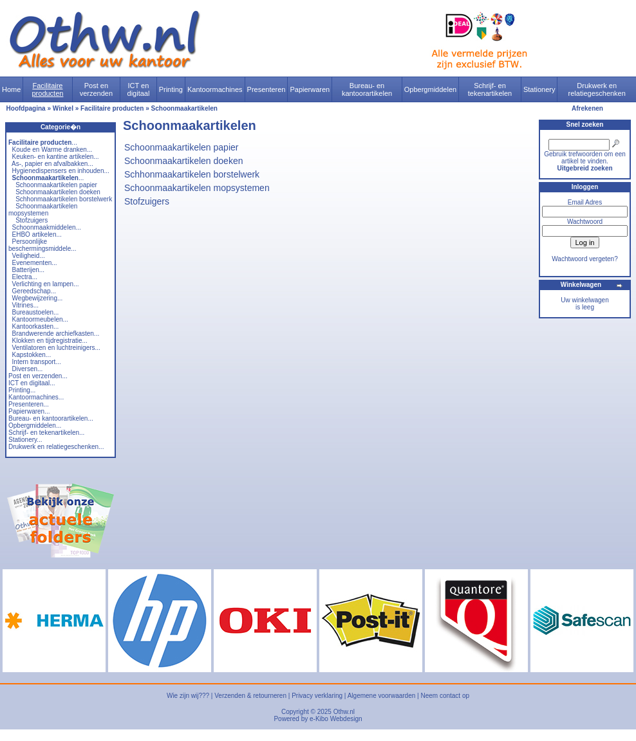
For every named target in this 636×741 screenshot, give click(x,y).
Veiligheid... (28, 255)
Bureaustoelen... (35, 312)
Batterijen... (28, 269)
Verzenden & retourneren (250, 695)
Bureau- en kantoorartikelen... (50, 418)
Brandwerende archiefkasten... (56, 333)
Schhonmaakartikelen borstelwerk (63, 199)
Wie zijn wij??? (188, 695)
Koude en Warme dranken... (52, 149)
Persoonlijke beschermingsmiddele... (42, 245)
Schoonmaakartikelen (184, 108)
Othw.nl (344, 711)
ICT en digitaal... (31, 383)
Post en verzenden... (38, 376)
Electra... (24, 276)
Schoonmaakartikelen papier (56, 184)
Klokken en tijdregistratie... (50, 340)
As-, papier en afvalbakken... (52, 163)
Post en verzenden (96, 89)
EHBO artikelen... (37, 234)
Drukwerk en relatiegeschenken (597, 89)
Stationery (539, 89)
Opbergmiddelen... (34, 425)
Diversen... (27, 368)
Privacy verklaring (317, 695)
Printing (171, 89)
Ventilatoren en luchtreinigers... (56, 347)
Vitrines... (25, 305)
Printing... (21, 390)
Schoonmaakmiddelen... (46, 227)
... (42, 142)
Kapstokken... (31, 354)
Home (11, 89)
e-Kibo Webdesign (336, 718)
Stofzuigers (31, 220)
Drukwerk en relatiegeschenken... (56, 446)
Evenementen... (34, 262)
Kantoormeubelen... (40, 319)
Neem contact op (444, 695)
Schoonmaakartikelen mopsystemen (42, 210)
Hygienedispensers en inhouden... (60, 170)
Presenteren (266, 89)
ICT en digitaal (138, 89)
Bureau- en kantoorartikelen (367, 89)
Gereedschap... (34, 291)
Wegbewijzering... (37, 298)
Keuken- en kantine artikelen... (55, 156)
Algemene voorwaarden (382, 695)
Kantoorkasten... (35, 326)
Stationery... (25, 439)
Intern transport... (36, 361)
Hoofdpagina (26, 108)
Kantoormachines (215, 89)
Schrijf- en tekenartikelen (490, 89)
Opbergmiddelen (430, 89)
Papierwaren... (29, 411)
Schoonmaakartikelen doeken (57, 192)
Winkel (63, 108)
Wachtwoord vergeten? (584, 258)
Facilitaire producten (47, 89)
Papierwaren (310, 89)
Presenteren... (28, 404)
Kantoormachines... (36, 397)
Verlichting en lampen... (45, 284)
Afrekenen (587, 108)
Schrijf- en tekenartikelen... (46, 432)
